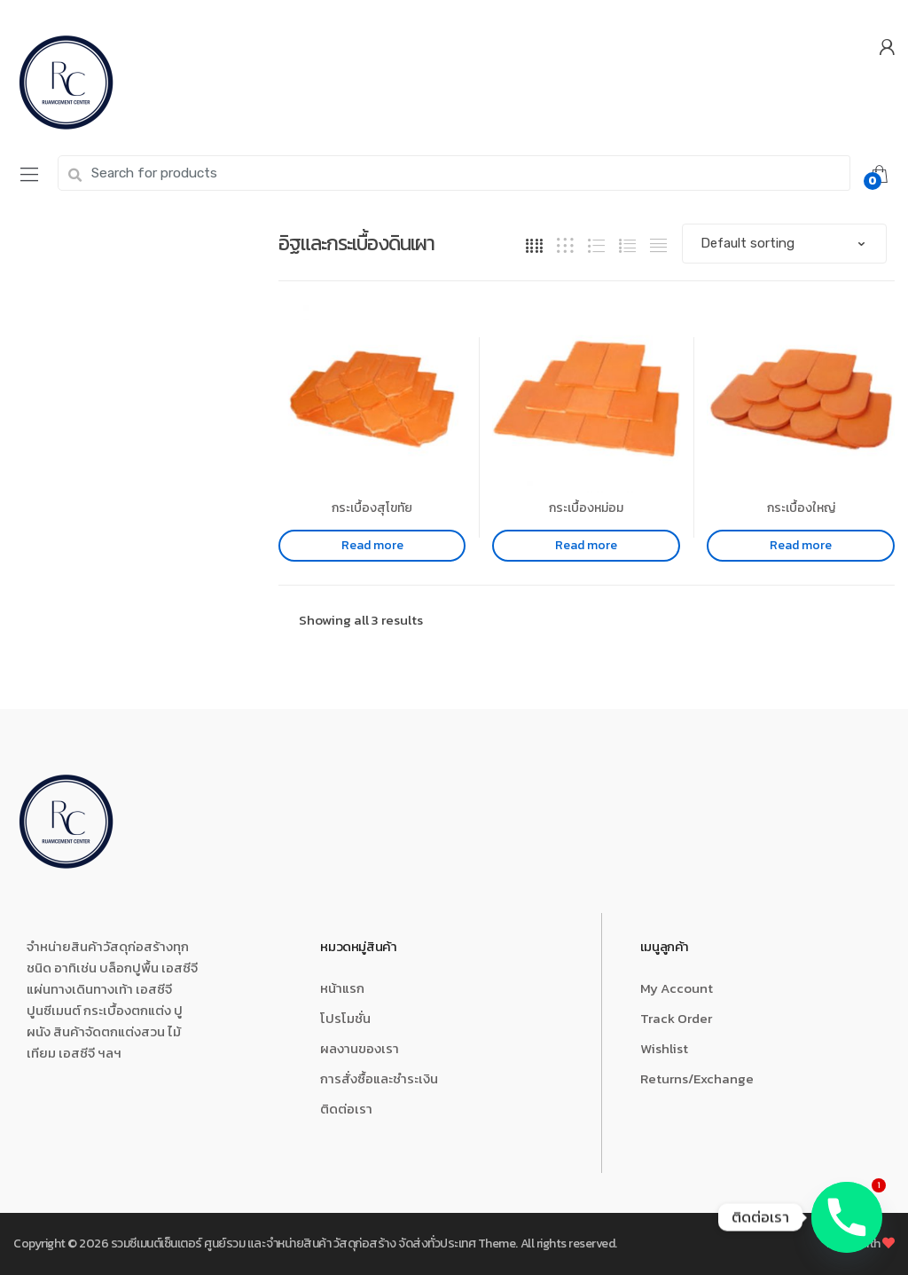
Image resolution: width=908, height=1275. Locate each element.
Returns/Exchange (697, 1078)
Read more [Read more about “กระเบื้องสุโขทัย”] (372, 545)
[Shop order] (784, 244)
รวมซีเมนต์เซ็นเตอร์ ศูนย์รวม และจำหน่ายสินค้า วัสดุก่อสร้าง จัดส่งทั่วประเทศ (293, 1243)
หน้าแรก (342, 988)
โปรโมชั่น (345, 1018)
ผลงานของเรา (359, 1048)
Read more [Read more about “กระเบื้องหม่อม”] (586, 545)
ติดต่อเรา (346, 1108)
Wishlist (664, 1048)
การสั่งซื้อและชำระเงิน (379, 1078)
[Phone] (846, 1217)
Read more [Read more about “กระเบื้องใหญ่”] (801, 545)
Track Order (676, 1018)
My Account (676, 988)
